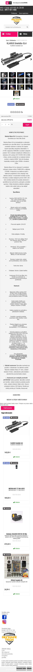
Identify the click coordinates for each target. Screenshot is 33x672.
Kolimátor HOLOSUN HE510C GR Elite (16, 534)
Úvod (7, 40)
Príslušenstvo (13, 40)
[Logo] (16, 20)
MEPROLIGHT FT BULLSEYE (17, 488)
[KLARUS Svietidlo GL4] (16, 59)
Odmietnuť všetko (21, 668)
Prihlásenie (14, 13)
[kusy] (5, 124)
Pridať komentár (8, 408)
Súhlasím (29, 668)
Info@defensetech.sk (10, 632)
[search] (27, 27)
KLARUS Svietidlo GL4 (16, 443)
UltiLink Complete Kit (16, 580)
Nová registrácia (23, 13)
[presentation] (2, 59)
